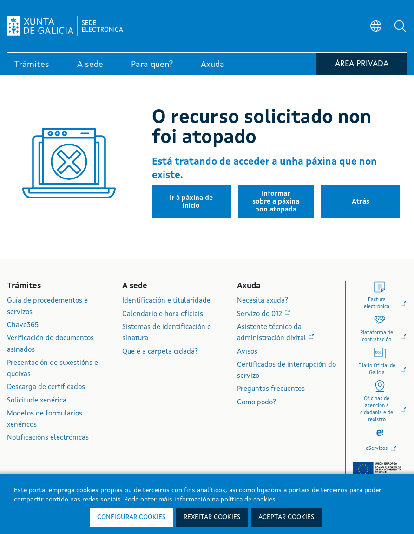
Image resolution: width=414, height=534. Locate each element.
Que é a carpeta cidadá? (160, 352)
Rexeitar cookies (212, 517)
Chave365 (23, 325)
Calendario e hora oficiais (162, 314)
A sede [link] (90, 64)
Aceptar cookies (286, 517)
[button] (400, 26)
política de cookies (248, 499)
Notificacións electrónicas (48, 438)
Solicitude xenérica (36, 400)
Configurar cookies (131, 517)
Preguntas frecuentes (271, 389)
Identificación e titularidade (166, 300)
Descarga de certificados (46, 387)
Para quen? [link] (152, 64)
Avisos (247, 352)
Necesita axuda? (262, 300)
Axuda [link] (212, 64)
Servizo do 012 (260, 314)
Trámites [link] (31, 64)
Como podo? (256, 402)
